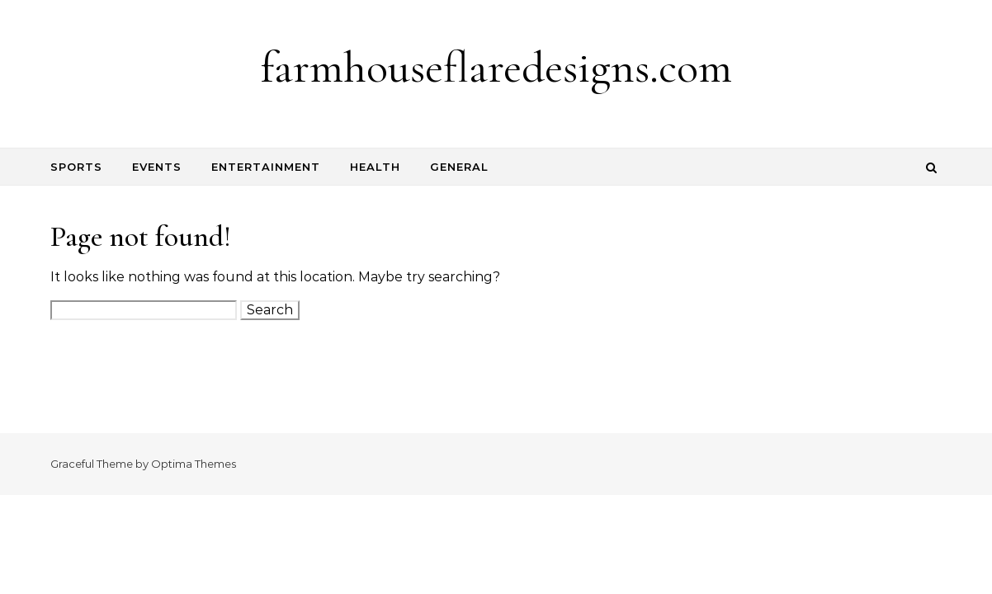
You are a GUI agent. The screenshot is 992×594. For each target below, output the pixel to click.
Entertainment (265, 166)
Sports (76, 166)
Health (375, 166)
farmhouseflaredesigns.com (496, 67)
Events (157, 166)
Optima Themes (193, 463)
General (459, 166)
